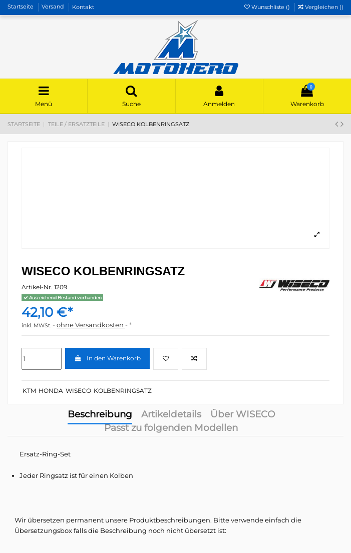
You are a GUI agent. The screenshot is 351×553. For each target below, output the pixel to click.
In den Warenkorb (107, 358)
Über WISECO (242, 415)
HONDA (51, 390)
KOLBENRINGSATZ (123, 390)
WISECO (78, 390)
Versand (54, 7)
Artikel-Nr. (37, 287)
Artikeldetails (171, 415)
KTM (29, 390)
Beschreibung (100, 415)
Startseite (21, 7)
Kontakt (83, 7)
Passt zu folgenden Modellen (171, 428)
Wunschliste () (267, 7)
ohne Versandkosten (91, 325)
